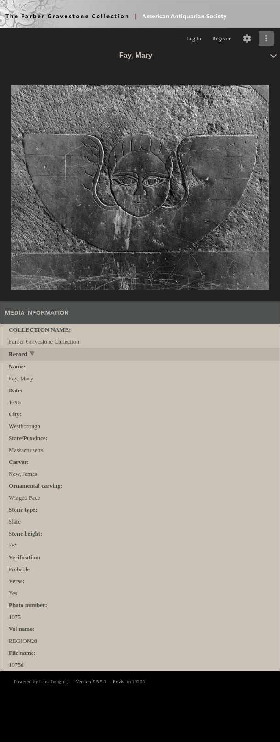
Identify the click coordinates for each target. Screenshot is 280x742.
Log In (194, 38)
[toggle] (32, 354)
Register (221, 38)
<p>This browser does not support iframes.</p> (140, 705)
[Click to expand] (266, 38)
